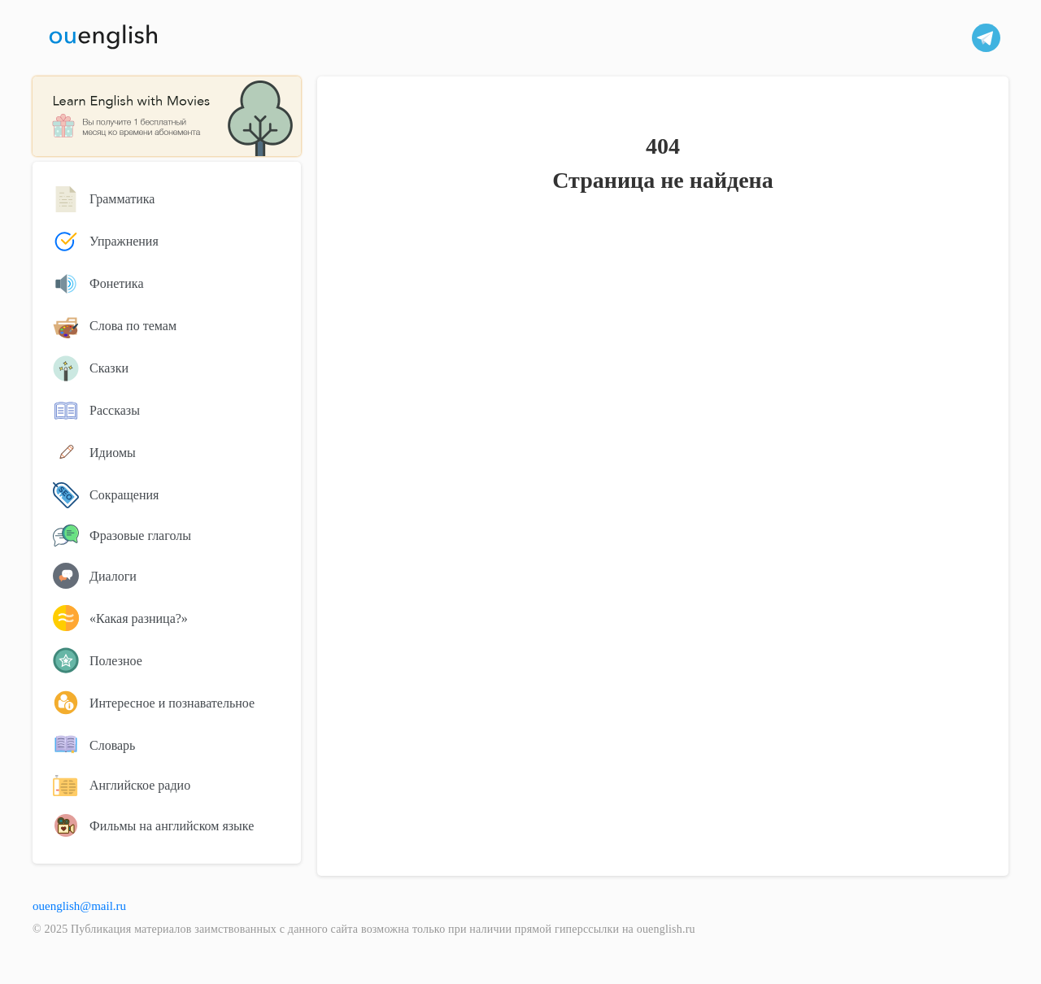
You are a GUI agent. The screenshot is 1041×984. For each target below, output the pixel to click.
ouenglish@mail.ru (79, 905)
